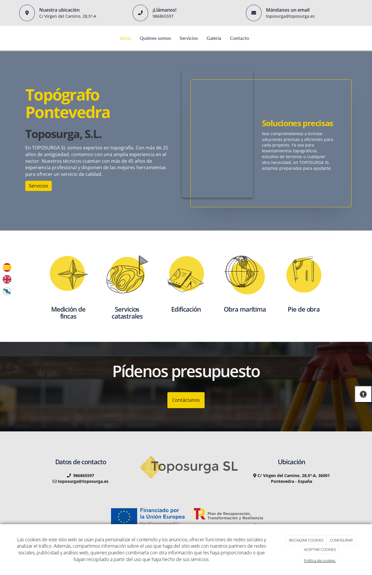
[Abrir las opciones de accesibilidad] (363, 394)
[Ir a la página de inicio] (19, 38)
